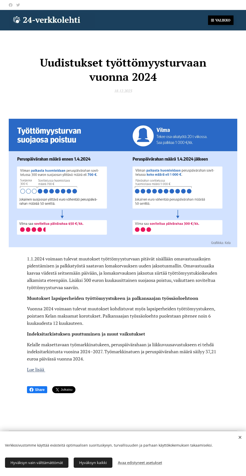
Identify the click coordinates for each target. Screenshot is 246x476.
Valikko (221, 20)
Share (37, 390)
